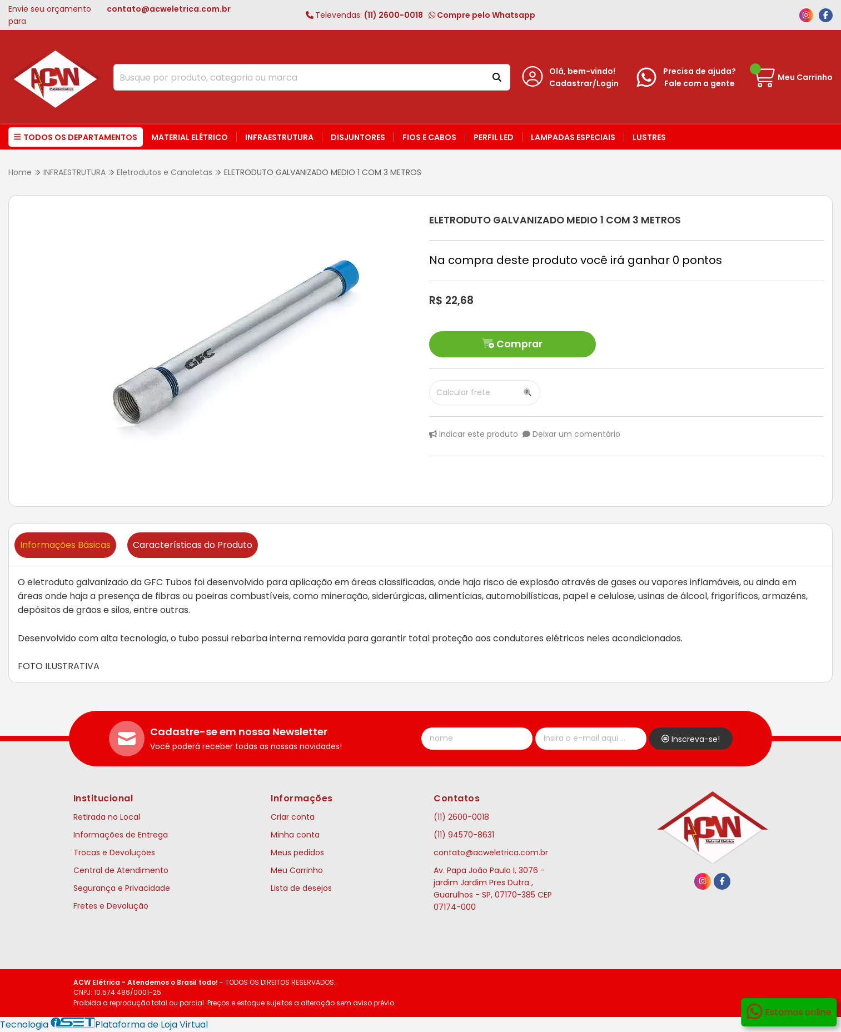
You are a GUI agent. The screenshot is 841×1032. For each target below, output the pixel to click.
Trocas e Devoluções (114, 852)
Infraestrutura (279, 137)
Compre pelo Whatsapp (482, 15)
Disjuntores (358, 137)
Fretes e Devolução (110, 905)
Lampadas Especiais (573, 137)
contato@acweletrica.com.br (491, 852)
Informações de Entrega (120, 834)
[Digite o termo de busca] (297, 77)
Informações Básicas (65, 545)
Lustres (649, 137)
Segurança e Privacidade (121, 888)
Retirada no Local (106, 816)
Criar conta (293, 816)
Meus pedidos (297, 852)
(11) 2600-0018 (364, 15)
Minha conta (295, 834)
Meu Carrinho (297, 870)
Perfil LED (494, 137)
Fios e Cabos (429, 137)
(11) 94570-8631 (464, 834)
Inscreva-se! (690, 739)
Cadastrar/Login (584, 83)
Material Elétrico (189, 137)
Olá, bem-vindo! (582, 71)
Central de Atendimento (120, 870)
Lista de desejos (301, 888)
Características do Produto (192, 545)
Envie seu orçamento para (119, 15)
